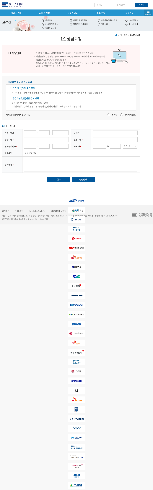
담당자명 (8, 139)
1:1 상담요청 (133, 20)
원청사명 (77, 139)
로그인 (141, 5)
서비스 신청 (44, 13)
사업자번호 (9, 132)
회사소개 (5, 210)
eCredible (13, 4)
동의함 (114, 114)
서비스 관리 (73, 13)
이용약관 (104, 24)
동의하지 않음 (130, 114)
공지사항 (48, 20)
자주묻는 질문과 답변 (109, 20)
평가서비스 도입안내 (36, 210)
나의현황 (101, 13)
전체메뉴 (148, 14)
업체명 (76, 132)
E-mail (77, 146)
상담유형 (8, 153)
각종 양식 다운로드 (80, 24)
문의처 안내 (133, 24)
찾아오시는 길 (50, 28)
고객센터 (130, 13)
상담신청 (83, 179)
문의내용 (8, 164)
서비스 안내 (16, 13)
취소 (59, 179)
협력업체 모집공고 (80, 20)
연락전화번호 (10, 146)
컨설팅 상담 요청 (51, 24)
